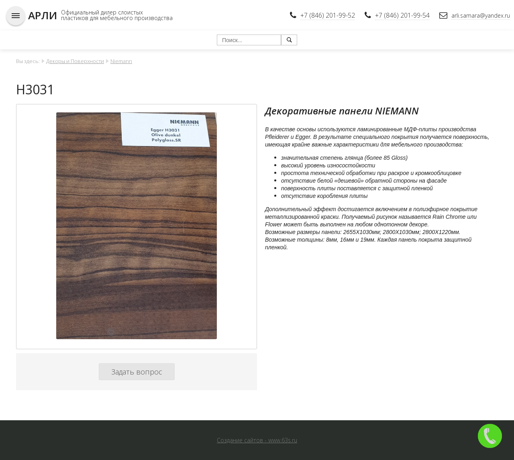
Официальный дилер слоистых (102, 12)
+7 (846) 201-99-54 (402, 15)
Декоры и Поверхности (75, 61)
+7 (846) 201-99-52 (327, 15)
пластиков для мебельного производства (117, 18)
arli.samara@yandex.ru (480, 15)
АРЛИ (42, 15)
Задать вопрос (136, 372)
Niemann (121, 61)
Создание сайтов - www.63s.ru (257, 440)
